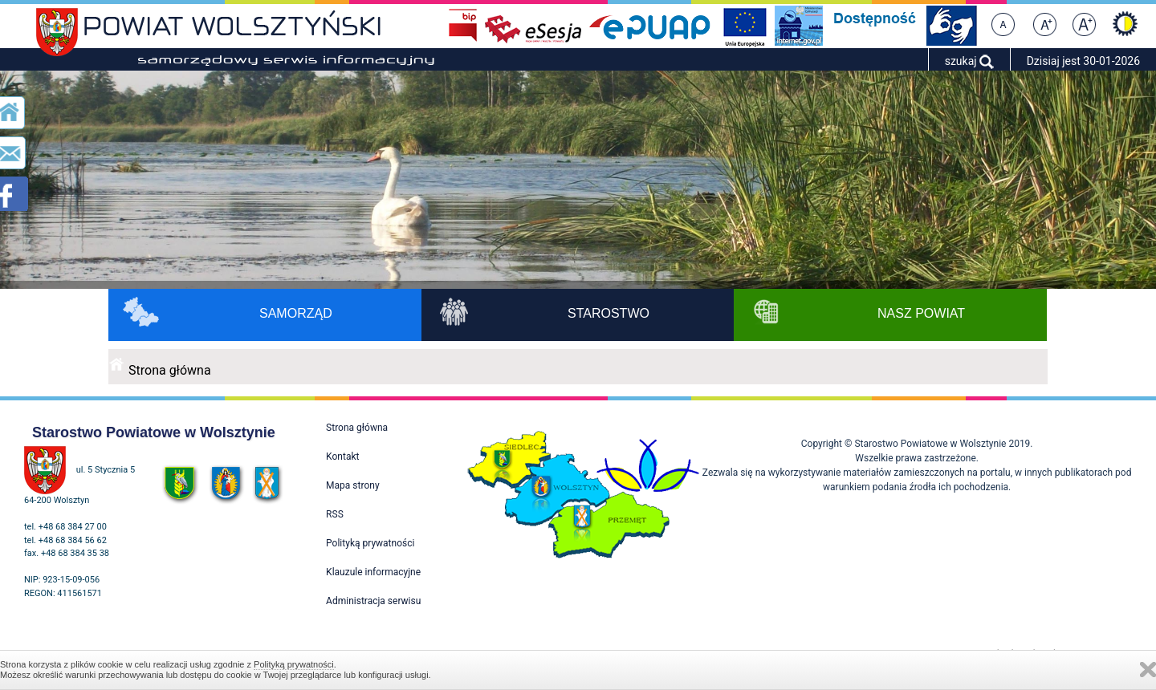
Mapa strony (352, 485)
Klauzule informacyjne (373, 572)
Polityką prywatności (294, 664)
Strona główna (169, 370)
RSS (335, 514)
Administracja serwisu (373, 601)
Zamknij (1148, 669)
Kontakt (342, 456)
